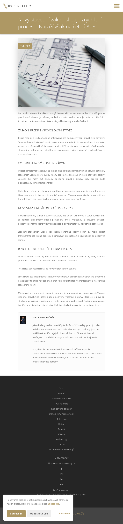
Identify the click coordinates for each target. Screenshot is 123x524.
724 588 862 (63, 458)
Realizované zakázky (61, 408)
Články (61, 434)
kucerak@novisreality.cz (63, 463)
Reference (61, 418)
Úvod (61, 388)
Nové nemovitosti (61, 398)
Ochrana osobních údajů (61, 449)
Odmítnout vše (39, 513)
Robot (61, 424)
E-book (61, 429)
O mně (61, 393)
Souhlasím (16, 513)
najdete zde (53, 503)
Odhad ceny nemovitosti (61, 413)
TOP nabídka (61, 403)
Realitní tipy (62, 439)
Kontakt (61, 444)
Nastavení (64, 513)
